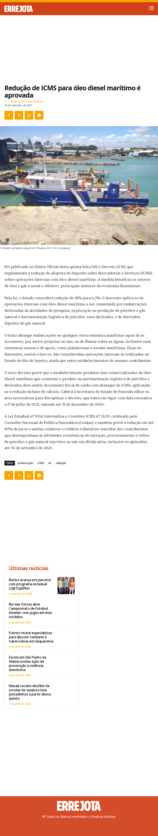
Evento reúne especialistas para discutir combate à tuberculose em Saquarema (31, 637)
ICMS (40, 463)
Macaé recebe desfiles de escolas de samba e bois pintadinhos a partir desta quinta (30, 692)
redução (61, 463)
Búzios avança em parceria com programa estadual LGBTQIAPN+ (30, 584)
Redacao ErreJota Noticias (26, 101)
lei (49, 463)
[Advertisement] (79, 47)
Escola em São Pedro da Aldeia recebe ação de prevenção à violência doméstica (27, 663)
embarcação (25, 463)
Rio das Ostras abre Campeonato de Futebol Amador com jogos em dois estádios (30, 610)
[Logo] (41, 8)
